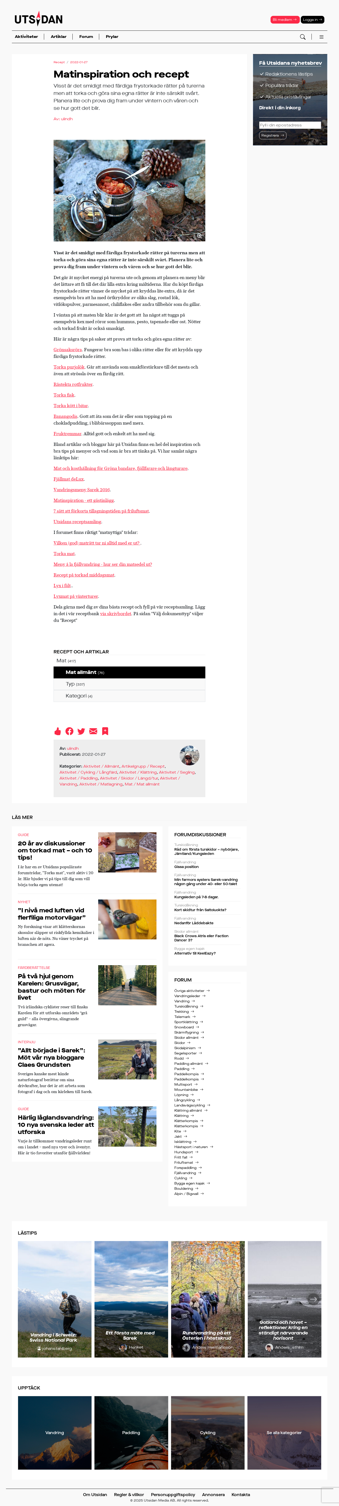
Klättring (181, 1115)
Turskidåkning (186, 1006)
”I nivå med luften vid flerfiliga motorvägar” (52, 914)
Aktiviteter (26, 36)
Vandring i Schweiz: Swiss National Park (53, 1337)
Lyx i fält (62, 585)
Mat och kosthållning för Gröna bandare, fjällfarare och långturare (120, 468)
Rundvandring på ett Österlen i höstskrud (206, 1335)
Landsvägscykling (189, 1105)
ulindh (67, 118)
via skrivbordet (115, 613)
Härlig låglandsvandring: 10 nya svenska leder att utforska (56, 1125)
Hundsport (183, 1152)
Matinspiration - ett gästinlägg (84, 500)
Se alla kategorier (284, 1432)
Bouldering (183, 1188)
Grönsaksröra (68, 349)
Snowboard (184, 1027)
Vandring (181, 1001)
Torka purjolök (69, 367)
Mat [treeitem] (66, 660)
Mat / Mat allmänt (142, 784)
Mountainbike (186, 1089)
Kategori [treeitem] (79, 696)
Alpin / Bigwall (186, 1193)
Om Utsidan (95, 1494)
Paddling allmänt (188, 1063)
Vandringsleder (187, 996)
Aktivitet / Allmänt (101, 766)
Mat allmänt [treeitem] (85, 672)
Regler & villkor (129, 1494)
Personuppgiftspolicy (173, 1494)
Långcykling (184, 1100)
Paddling (181, 1069)
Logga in (312, 19)
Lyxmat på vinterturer (76, 596)
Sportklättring (186, 1022)
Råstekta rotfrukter (73, 384)
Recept (59, 62)
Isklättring (182, 1141)
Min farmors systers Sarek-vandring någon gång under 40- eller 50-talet (207, 879)
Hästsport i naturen (191, 1147)
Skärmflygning (186, 1032)
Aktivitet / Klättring (138, 772)
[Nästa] (313, 1299)
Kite (177, 1131)
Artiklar (58, 36)
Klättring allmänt (188, 1110)
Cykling (180, 1178)
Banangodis (65, 416)
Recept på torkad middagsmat (84, 575)
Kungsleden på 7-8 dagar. (207, 895)
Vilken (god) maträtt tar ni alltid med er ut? (97, 543)
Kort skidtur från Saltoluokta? (207, 907)
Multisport (183, 1084)
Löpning (181, 1095)
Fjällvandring (185, 1173)
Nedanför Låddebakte (207, 921)
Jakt (178, 1136)
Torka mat (64, 553)
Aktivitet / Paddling (79, 778)
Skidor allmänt (186, 1037)
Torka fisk (64, 395)
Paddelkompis (186, 1074)
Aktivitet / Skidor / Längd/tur (129, 778)
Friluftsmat (183, 1162)
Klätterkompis (186, 1121)
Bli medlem (285, 19)
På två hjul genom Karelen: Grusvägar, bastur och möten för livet (52, 987)
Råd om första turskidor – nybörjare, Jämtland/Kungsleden (207, 849)
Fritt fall (180, 1157)
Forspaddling (185, 1167)
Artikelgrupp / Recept (143, 766)
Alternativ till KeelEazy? (207, 951)
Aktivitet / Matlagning (101, 784)
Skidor (179, 1043)
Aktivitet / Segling (177, 772)
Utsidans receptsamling (77, 521)
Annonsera (213, 1494)
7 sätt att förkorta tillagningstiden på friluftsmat (101, 511)
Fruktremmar (67, 433)
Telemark (182, 1016)
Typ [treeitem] (75, 684)
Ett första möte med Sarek (130, 1335)
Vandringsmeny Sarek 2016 (82, 489)
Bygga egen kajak (189, 1183)
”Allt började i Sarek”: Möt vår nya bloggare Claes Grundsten (51, 1057)
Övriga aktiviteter (189, 990)
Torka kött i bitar (71, 405)
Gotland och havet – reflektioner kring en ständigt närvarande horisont (283, 1330)
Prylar (112, 36)
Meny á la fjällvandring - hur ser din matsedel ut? (103, 564)
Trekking (181, 1011)
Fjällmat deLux (69, 479)
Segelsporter (185, 1053)
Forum (86, 36)
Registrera (270, 135)
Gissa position (207, 864)
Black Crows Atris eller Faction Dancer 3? (207, 936)
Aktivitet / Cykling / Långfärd (88, 772)
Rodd (179, 1058)
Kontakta (241, 1494)
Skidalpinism (185, 1048)
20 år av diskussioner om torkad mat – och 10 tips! (55, 851)
